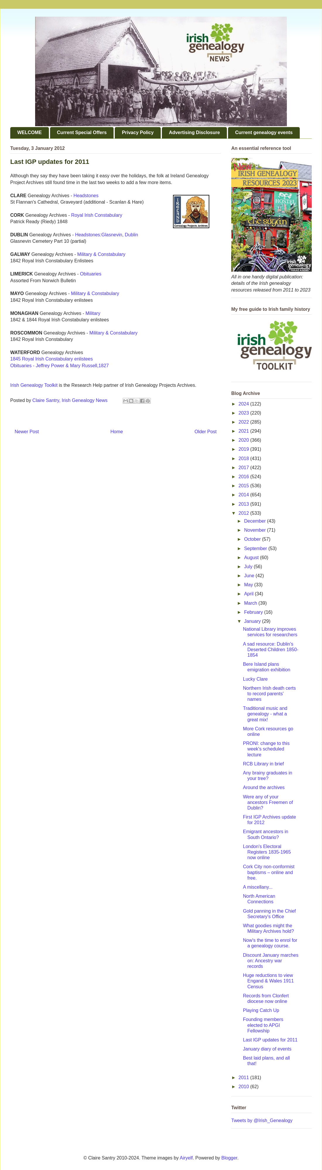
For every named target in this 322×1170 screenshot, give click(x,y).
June (250, 575)
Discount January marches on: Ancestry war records (270, 961)
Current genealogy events (264, 132)
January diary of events (267, 1048)
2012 (244, 513)
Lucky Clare (255, 679)
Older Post (205, 431)
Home (116, 431)
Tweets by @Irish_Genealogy (261, 1120)
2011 (244, 1077)
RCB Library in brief (263, 763)
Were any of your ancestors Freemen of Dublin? (268, 802)
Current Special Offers (82, 132)
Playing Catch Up (261, 1010)
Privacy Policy (138, 132)
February (254, 612)
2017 (244, 467)
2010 (244, 1086)
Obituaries (90, 273)
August (252, 557)
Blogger (229, 1157)
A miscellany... (258, 887)
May (249, 584)
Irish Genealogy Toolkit (34, 385)
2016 (244, 476)
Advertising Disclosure (194, 132)
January (253, 621)
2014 (244, 494)
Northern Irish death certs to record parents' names (269, 694)
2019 (244, 449)
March (251, 603)
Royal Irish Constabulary (96, 215)
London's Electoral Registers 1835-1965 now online (267, 852)
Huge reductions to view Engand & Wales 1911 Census (268, 981)
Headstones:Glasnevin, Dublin (106, 234)
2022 (244, 422)
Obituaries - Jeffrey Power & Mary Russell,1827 (59, 365)
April (249, 593)
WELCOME (29, 132)
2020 (244, 440)
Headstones (85, 195)
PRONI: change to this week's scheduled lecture (266, 749)
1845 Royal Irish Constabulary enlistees (51, 358)
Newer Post (27, 431)
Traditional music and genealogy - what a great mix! (265, 714)
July (249, 566)
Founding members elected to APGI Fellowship (263, 1025)
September (256, 548)
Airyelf (186, 1157)
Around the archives (264, 787)
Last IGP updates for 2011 (270, 1039)
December (255, 521)
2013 (244, 504)
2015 (244, 485)
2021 (244, 431)
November (255, 530)
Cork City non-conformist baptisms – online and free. (268, 872)
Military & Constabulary (101, 254)
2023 (244, 412)
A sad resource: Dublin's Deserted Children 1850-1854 (270, 650)
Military (92, 313)
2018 (244, 458)
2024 (244, 403)
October (253, 539)
